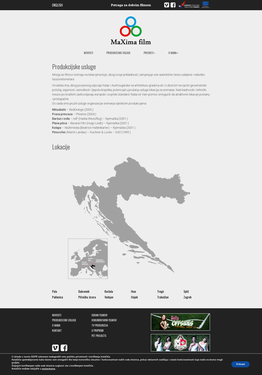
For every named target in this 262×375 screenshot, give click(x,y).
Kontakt (57, 331)
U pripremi (98, 331)
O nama (173, 53)
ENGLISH (57, 5)
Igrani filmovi (99, 315)
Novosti (88, 53)
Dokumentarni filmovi (104, 320)
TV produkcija (100, 325)
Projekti (149, 53)
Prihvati (240, 364)
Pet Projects (99, 336)
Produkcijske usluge (118, 53)
